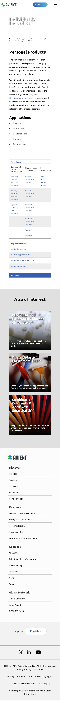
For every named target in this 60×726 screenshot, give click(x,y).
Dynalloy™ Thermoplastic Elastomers (29, 193)
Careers (12, 584)
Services (13, 480)
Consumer (28, 39)
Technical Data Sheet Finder (22, 513)
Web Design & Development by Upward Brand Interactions (30, 692)
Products (13, 473)
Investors (13, 571)
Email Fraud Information (23, 683)
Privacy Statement (16, 676)
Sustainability (15, 565)
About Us (13, 552)
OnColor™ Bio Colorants (18, 249)
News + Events (16, 498)
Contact (39, 4)
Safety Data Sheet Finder (20, 519)
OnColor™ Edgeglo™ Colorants (20, 255)
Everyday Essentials (15, 41)
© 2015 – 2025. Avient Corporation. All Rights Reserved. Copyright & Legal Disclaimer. (30, 668)
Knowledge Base (17, 532)
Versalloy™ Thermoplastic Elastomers (29, 233)
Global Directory (17, 598)
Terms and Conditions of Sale (23, 538)
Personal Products (29, 41)
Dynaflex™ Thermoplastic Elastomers (29, 179)
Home (11, 39)
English (34, 631)
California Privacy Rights (41, 676)
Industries (19, 39)
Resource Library (17, 525)
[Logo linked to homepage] (9, 4)
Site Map (43, 683)
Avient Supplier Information (22, 559)
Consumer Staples (38, 39)
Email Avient (15, 604)
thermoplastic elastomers (22, 98)
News (11, 577)
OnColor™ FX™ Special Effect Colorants (23, 260)
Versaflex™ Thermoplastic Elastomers (29, 207)
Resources (14, 492)
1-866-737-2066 (16, 611)
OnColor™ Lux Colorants (18, 266)
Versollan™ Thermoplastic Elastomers (29, 221)
